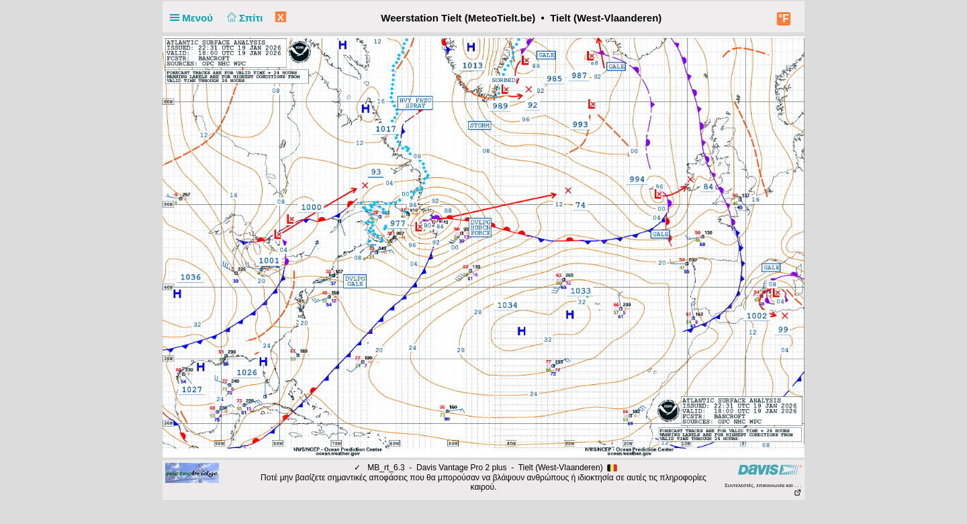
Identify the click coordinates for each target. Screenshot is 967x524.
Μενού (194, 18)
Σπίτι (243, 18)
